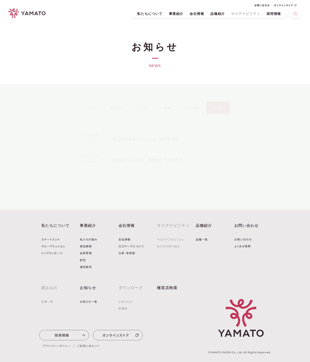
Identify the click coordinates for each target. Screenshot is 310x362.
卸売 (83, 260)
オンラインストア (285, 5)
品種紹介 (217, 13)
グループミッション (53, 246)
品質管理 (86, 253)
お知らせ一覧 (88, 302)
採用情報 (274, 13)
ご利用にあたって (88, 346)
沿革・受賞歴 (126, 253)
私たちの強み (88, 239)
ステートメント (50, 239)
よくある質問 (242, 246)
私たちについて (150, 13)
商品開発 (86, 246)
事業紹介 (176, 13)
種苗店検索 (167, 288)
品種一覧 (202, 239)
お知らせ (88, 288)
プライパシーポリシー (56, 346)
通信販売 (86, 267)
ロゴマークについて (131, 246)
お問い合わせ (262, 5)
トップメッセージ (52, 253)
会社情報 (197, 13)
